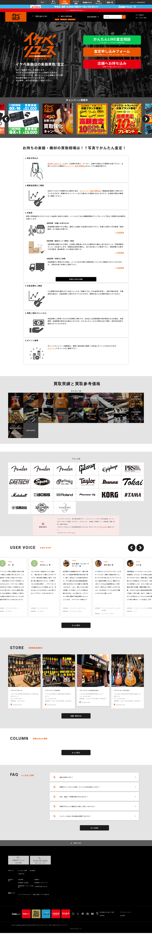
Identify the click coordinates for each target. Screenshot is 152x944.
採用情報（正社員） (24, 882)
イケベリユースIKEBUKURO (89, 690)
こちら (104, 527)
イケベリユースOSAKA (121, 690)
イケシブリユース (16, 690)
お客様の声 (21, 873)
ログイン (133, 2)
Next (140, 547)
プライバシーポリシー (126, 912)
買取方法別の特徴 (76, 279)
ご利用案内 (140, 15)
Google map (17, 704)
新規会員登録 (141, 2)
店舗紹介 (37, 879)
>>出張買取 (119, 268)
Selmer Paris (71, 19)
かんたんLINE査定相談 (112, 39)
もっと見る (76, 625)
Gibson (57, 19)
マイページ (52, 348)
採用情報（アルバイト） (41, 882)
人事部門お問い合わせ (40, 886)
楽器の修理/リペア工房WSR (41, 894)
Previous (131, 547)
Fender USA (63, 19)
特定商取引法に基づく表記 (107, 912)
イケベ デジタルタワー (24, 894)
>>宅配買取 (119, 253)
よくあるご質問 (141, 17)
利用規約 (102, 915)
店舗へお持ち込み (112, 64)
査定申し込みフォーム (112, 52)
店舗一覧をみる (76, 716)
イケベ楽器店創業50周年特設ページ (76, 10)
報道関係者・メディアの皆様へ (25, 886)
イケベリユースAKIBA (52, 690)
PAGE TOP (77, 843)
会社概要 (20, 879)
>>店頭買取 (119, 232)
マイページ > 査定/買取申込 (75, 166)
